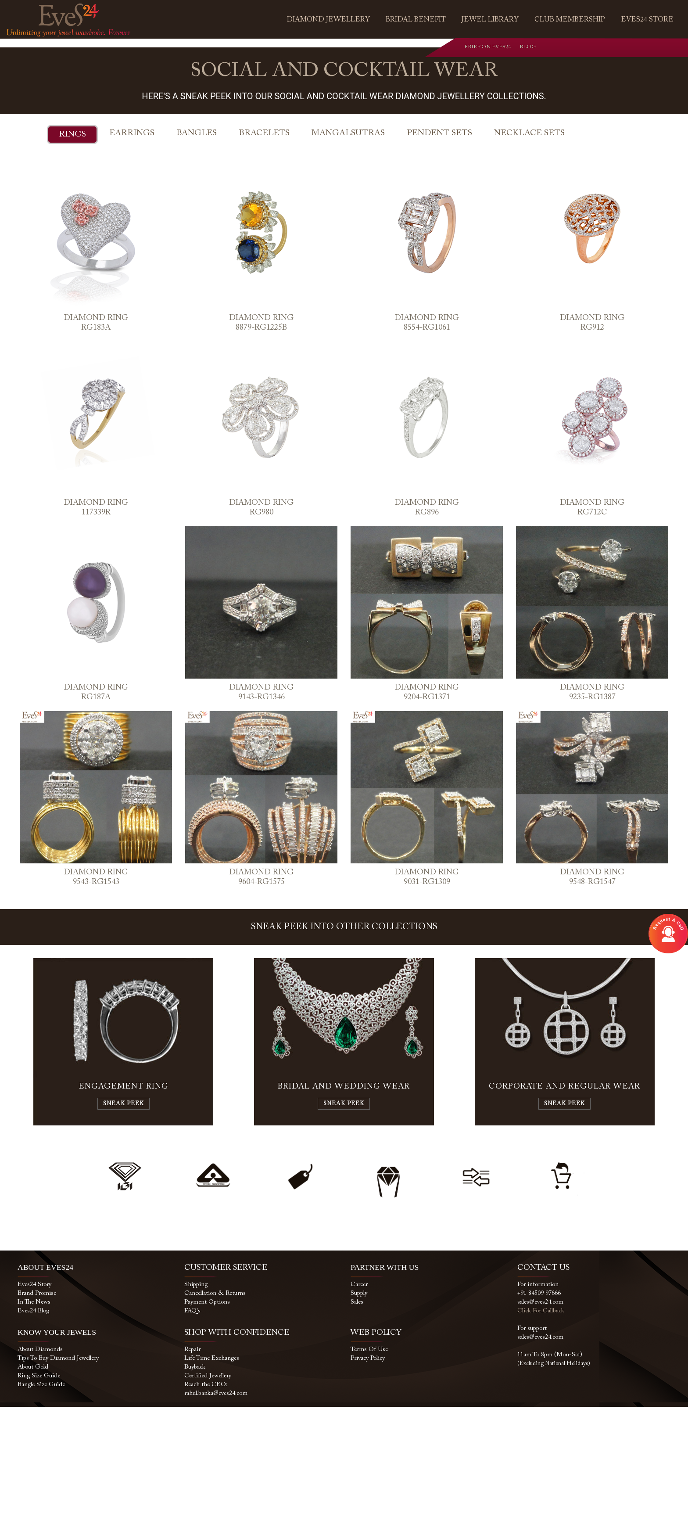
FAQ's (192, 1417)
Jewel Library (490, 19)
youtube (627, 49)
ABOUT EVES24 (46, 1373)
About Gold (33, 1473)
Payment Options (207, 1408)
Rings (72, 240)
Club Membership (569, 19)
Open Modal (668, 933)
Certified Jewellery (207, 1482)
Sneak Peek (123, 1210)
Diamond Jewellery (328, 19)
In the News (34, 1408)
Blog (522, 47)
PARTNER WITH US (385, 1373)
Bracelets (264, 239)
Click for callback (540, 1417)
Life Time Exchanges (211, 1465)
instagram (609, 49)
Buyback (194, 1473)
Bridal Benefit (416, 19)
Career (359, 1391)
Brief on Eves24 (487, 47)
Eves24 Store (647, 19)
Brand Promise (37, 1400)
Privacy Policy (368, 1465)
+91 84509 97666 (539, 1400)
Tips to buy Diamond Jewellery (58, 1465)
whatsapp (573, 49)
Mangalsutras (348, 239)
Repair (192, 1456)
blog (645, 49)
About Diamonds (40, 1456)
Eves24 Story (34, 1391)
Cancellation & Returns (215, 1400)
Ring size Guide (39, 1482)
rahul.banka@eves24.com (215, 1500)
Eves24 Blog (33, 1417)
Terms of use (369, 1456)
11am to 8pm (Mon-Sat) (549, 1461)
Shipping (196, 1391)
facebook (591, 49)
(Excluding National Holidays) (553, 1470)
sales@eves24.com (540, 1408)
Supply (359, 1400)
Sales (357, 1408)
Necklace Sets (529, 239)
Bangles (196, 239)
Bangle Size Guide (41, 1491)
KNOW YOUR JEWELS (57, 1438)
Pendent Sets (439, 239)
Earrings (131, 239)
